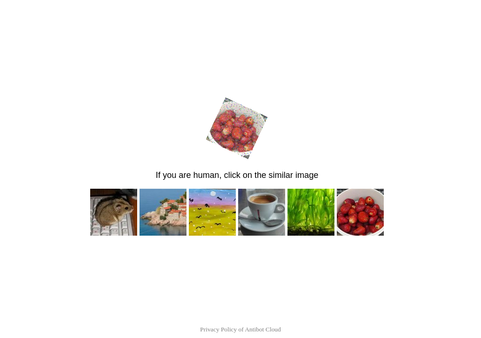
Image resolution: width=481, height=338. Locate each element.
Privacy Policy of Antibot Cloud (240, 329)
